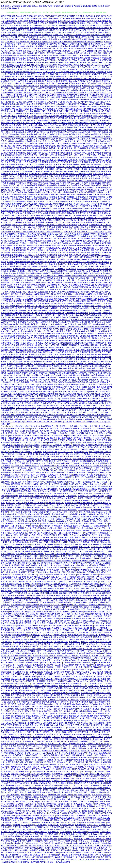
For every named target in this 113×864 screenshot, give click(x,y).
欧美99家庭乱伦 (18, 132)
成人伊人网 (45, 468)
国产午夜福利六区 (38, 586)
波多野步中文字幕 (87, 588)
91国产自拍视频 (44, 313)
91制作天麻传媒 (68, 753)
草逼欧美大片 (55, 558)
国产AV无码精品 (9, 192)
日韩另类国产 (31, 16)
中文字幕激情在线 (54, 227)
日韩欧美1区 (79, 767)
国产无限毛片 (58, 35)
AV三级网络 (50, 554)
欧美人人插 (12, 799)
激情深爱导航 (23, 35)
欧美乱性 (31, 744)
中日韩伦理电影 (33, 322)
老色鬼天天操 (15, 144)
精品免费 (70, 519)
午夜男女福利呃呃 (70, 802)
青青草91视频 (62, 524)
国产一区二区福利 (46, 730)
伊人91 (100, 683)
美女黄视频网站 (84, 118)
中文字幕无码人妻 (93, 591)
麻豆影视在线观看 (85, 294)
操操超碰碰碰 (70, 139)
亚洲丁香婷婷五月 (102, 234)
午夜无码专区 (11, 651)
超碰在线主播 (83, 225)
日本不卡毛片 (17, 232)
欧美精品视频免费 (46, 426)
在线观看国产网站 (14, 287)
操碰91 (89, 711)
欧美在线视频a (28, 331)
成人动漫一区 (73, 167)
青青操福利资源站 (77, 790)
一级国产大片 (35, 751)
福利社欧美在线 (64, 338)
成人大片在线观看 (32, 354)
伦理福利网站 (95, 118)
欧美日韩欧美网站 (72, 299)
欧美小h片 (60, 674)
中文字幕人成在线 (42, 558)
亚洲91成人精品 (33, 171)
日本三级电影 (95, 111)
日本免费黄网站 (104, 81)
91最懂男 (78, 806)
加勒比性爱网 (76, 67)
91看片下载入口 (71, 679)
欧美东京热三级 (100, 146)
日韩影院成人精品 (79, 746)
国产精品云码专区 (13, 547)
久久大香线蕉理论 (88, 72)
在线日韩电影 (54, 308)
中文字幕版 (101, 764)
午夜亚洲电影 (106, 595)
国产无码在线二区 (63, 656)
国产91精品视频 (51, 155)
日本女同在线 (26, 674)
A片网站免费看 (15, 767)
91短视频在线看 (49, 109)
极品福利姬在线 (29, 58)
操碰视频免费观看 (37, 850)
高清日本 (52, 656)
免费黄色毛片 (104, 276)
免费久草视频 (17, 290)
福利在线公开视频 (98, 35)
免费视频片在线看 (46, 278)
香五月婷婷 (88, 479)
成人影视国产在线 (94, 827)
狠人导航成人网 (102, 588)
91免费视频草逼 (9, 153)
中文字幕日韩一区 (35, 591)
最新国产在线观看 (20, 517)
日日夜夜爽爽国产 (35, 498)
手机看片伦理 (37, 556)
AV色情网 (81, 558)
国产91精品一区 (29, 225)
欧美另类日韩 (23, 79)
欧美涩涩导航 (26, 795)
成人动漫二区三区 (72, 137)
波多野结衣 (55, 614)
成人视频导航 (41, 697)
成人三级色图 (34, 528)
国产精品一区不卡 (11, 570)
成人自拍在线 (85, 549)
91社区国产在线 (44, 628)
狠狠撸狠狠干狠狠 (83, 176)
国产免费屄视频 (69, 357)
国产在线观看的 (32, 60)
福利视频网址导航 (55, 442)
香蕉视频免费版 (14, 296)
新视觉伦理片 (12, 79)
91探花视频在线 (95, 317)
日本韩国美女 (85, 352)
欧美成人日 (61, 542)
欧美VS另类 (76, 565)
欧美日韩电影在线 (11, 688)
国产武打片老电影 (41, 336)
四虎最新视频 (30, 39)
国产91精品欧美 (41, 442)
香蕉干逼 (77, 586)
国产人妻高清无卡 (78, 201)
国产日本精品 (100, 804)
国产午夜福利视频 (103, 148)
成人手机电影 (35, 577)
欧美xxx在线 (31, 811)
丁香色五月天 (6, 150)
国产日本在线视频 (70, 132)
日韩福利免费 (100, 767)
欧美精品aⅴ (39, 853)
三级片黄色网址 (84, 132)
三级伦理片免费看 (8, 739)
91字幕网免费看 (13, 74)
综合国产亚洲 (16, 482)
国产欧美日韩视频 (50, 338)
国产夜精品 (10, 663)
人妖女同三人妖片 (28, 475)
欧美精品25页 (38, 834)
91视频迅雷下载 (31, 130)
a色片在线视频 (38, 262)
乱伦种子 (67, 663)
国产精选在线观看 (103, 693)
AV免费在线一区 (28, 630)
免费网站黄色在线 (54, 510)
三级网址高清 (51, 771)
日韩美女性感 (31, 605)
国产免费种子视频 (47, 171)
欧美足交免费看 (53, 449)
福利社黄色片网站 (19, 53)
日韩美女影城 (91, 287)
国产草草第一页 (17, 484)
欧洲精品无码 (52, 252)
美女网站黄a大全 (60, 278)
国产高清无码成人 (83, 204)
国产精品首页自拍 (20, 542)
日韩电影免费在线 (52, 619)
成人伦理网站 (19, 463)
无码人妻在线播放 (65, 252)
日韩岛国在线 (65, 201)
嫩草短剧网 (102, 760)
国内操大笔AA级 (7, 49)
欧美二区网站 (19, 294)
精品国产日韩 (89, 459)
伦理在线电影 (8, 137)
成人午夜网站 (87, 90)
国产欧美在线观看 (75, 241)
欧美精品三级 (12, 683)
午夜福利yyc (69, 720)
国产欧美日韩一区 (32, 533)
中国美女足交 (105, 106)
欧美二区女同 (8, 317)
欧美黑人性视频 (93, 725)
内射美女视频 (70, 39)
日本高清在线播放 (59, 334)
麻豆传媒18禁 (73, 700)
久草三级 (99, 688)
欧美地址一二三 (64, 320)
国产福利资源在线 (94, 18)
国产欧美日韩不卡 (84, 473)
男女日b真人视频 (40, 125)
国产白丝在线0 (65, 287)
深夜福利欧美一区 (26, 632)
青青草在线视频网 (26, 760)
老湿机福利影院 (60, 607)
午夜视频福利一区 (18, 693)
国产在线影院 (84, 62)
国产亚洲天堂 (86, 727)
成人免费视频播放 (100, 565)
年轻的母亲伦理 (75, 584)
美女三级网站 (65, 308)
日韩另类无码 (107, 313)
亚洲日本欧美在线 (31, 466)
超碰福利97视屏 (7, 822)
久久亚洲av (8, 690)
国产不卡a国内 (59, 741)
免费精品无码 (18, 755)
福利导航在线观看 (32, 294)
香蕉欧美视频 (96, 630)
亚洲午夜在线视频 (43, 340)
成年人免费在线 (33, 635)
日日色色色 (92, 489)
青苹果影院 (36, 482)
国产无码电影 (53, 433)
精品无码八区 (46, 445)
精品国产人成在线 (103, 164)
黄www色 (29, 690)
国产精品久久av (84, 310)
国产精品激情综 (42, 324)
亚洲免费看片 (80, 825)
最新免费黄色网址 (87, 329)
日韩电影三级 (12, 486)
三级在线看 (52, 669)
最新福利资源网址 (50, 120)
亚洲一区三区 (84, 547)
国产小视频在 (56, 565)
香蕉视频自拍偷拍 (53, 649)
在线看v (85, 586)
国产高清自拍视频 (32, 445)
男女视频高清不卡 (89, 778)
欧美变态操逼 (98, 466)
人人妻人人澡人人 (81, 681)
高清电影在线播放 (19, 635)
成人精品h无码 (23, 625)
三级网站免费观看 (60, 479)
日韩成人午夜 (59, 679)
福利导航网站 (83, 195)
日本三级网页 (85, 322)
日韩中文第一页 (35, 537)
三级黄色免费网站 (47, 466)
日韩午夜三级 (46, 157)
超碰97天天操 (78, 459)
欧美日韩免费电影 (50, 197)
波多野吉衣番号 (73, 178)
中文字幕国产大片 (80, 605)
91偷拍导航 (91, 507)
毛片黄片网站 (6, 290)
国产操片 (86, 665)
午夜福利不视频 (75, 482)
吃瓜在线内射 (73, 264)
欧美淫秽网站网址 (87, 250)
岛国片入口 (70, 568)
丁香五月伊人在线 (61, 229)
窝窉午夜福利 (94, 171)
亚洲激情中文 (32, 137)
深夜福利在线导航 (23, 730)
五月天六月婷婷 (75, 162)
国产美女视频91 (7, 83)
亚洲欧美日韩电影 (45, 245)
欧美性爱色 (25, 544)
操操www (64, 811)
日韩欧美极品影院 (104, 100)
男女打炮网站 (82, 331)
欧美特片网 (98, 711)
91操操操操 (101, 783)
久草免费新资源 (7, 60)
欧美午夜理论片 (19, 758)
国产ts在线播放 (27, 111)
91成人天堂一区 (80, 667)
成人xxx (22, 519)
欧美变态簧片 (35, 822)
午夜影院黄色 (71, 496)
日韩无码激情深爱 (53, 709)
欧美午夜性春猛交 (22, 257)
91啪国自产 (50, 862)
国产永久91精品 (62, 454)
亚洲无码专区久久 (96, 225)
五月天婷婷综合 (12, 579)
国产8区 (20, 753)
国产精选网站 (68, 283)
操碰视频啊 (84, 741)
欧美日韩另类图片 (98, 841)
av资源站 (16, 700)
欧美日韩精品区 (88, 306)
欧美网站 (82, 514)
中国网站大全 (89, 262)
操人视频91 (102, 778)
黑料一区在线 (6, 95)
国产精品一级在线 (87, 266)
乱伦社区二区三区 (88, 621)
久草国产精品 (50, 343)
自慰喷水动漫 (90, 201)
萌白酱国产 (20, 663)
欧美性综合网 (104, 331)
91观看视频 (92, 818)
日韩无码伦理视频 (33, 118)
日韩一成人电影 (25, 185)
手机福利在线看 (89, 74)
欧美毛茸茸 (5, 588)
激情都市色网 (57, 25)
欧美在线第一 (17, 125)
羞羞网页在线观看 (92, 320)
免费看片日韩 (93, 331)
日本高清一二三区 (79, 442)
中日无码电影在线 (103, 477)
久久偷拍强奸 (41, 83)
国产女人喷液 (65, 220)
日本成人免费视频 (21, 188)
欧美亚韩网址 (83, 113)
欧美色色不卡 (86, 463)
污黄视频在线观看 (101, 130)
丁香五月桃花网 (82, 139)
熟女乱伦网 (22, 651)
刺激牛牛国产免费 (96, 781)
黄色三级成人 (90, 199)
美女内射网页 (17, 204)
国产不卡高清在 (43, 456)
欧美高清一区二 (25, 266)
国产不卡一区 (79, 141)
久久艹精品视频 (55, 243)
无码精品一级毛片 (40, 111)
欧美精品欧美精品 (72, 322)
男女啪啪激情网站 (94, 197)
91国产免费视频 (68, 646)
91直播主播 (8, 614)
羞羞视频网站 (57, 676)
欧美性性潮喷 (30, 857)
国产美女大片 (36, 477)
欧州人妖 (81, 859)
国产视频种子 (48, 732)
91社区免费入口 (97, 510)
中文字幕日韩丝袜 (90, 155)
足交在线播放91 (59, 42)
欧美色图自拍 (59, 18)
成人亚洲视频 (65, 144)
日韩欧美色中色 (7, 299)
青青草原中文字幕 (58, 609)
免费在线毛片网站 (41, 93)
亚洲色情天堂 (99, 109)
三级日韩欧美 (30, 30)
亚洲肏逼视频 (73, 549)
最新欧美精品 (68, 211)
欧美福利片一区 (21, 276)
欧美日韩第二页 (20, 100)
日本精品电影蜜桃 (82, 834)
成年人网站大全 (57, 551)
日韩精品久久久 (100, 431)
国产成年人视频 (77, 433)
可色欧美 (52, 461)
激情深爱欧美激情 (89, 183)
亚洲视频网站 (26, 262)
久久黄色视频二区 (30, 741)
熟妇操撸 (90, 776)
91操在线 (108, 781)
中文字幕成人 (14, 709)
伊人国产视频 (54, 301)
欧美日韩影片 (31, 563)
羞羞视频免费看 (99, 600)
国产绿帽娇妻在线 (49, 746)
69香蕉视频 (46, 737)
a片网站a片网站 (27, 364)
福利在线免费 (6, 347)
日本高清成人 (37, 352)
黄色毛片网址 (28, 125)
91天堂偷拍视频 (85, 157)
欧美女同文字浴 (11, 338)
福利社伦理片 (30, 324)
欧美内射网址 (95, 273)
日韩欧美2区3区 (73, 354)
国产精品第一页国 (10, 285)
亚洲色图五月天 (102, 102)
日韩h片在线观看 (48, 74)
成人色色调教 (39, 503)
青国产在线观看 (77, 808)
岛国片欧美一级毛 (13, 795)
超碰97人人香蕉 (49, 72)
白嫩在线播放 (67, 820)
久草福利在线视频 (67, 345)
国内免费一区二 (97, 310)
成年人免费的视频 (101, 533)
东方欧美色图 (83, 732)
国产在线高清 (17, 359)
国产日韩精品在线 (42, 827)
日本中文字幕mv (87, 822)
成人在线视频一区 (66, 51)
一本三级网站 (31, 693)
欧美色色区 (92, 442)
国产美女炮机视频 (61, 716)
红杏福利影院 (79, 292)
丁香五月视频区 (37, 683)
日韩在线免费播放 (26, 134)
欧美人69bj (21, 829)
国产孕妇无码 (63, 44)
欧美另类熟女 (54, 58)
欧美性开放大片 (62, 206)
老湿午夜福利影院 (21, 317)
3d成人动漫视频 (98, 157)
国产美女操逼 (48, 185)
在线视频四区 (30, 62)
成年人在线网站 (32, 127)
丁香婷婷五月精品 (20, 530)
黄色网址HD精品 (20, 171)
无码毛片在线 (31, 248)
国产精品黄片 (66, 81)
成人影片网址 (94, 280)
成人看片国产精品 (100, 294)
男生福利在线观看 (43, 39)
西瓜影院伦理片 (60, 113)
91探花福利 (58, 605)
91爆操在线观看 (20, 127)
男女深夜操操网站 (37, 257)
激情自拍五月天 (31, 280)
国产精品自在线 (46, 329)
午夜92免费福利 (13, 183)
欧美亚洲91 (73, 431)
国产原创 (13, 859)
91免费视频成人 (44, 359)
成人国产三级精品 (63, 72)
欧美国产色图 (84, 264)
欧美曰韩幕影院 (85, 739)
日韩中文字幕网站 (30, 526)
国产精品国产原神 (16, 792)
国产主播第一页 (78, 134)
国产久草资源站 (89, 148)
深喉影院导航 (101, 239)
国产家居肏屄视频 (59, 190)
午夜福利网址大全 (59, 727)
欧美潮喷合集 (50, 183)
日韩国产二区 (74, 266)
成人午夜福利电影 (73, 609)
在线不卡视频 (93, 832)
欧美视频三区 (50, 167)
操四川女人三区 (58, 157)
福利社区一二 (30, 255)
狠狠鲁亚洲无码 (99, 90)
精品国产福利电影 (68, 88)
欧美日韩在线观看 (93, 445)
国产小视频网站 (84, 795)
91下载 (18, 600)
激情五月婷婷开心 (21, 720)
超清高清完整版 (23, 660)
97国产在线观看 (87, 130)
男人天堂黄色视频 (64, 262)
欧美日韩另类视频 (47, 162)
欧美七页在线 (74, 642)
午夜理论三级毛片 (84, 709)
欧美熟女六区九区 (43, 350)
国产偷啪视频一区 (95, 447)
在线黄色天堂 (65, 507)
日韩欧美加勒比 (14, 350)
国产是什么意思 (28, 614)
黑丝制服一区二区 (30, 359)
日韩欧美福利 (45, 843)
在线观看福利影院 (97, 336)
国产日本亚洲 (24, 306)
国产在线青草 (40, 623)
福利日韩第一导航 (96, 303)
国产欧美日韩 (96, 322)
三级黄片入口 (79, 51)
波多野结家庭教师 (70, 25)
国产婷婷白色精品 (18, 778)
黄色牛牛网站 (91, 28)
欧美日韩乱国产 (106, 280)
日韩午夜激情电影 (92, 345)
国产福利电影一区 (17, 23)
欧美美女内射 (87, 449)
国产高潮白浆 (70, 359)
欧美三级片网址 (32, 716)
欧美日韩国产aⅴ (41, 818)
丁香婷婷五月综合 (89, 185)
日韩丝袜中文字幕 (26, 243)
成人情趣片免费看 (33, 215)
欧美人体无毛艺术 (49, 463)
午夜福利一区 (13, 176)
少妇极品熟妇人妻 (50, 714)
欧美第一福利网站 (10, 271)
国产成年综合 (31, 672)
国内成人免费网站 (47, 229)
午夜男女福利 (69, 806)
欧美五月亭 (45, 799)
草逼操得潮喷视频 (99, 795)
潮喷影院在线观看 (68, 97)
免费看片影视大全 (14, 364)
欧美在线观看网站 (41, 67)
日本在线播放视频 (93, 598)
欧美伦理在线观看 (46, 299)
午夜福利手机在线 (55, 505)
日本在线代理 (58, 598)
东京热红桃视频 (29, 697)
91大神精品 (15, 695)
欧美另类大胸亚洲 (52, 239)
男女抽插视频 (18, 797)
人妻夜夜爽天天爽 (8, 646)
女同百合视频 (100, 572)
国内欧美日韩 (89, 438)
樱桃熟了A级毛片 (13, 714)
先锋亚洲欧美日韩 (45, 605)
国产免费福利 (76, 572)
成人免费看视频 (103, 507)
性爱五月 (106, 637)
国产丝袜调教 (6, 473)
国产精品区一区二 (17, 208)
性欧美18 (57, 646)
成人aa (4, 489)
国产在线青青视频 (69, 570)
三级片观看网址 (35, 49)
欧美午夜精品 (106, 623)
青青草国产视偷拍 (86, 160)
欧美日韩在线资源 (12, 292)
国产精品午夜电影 (94, 83)
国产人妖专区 (79, 804)
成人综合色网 (70, 313)
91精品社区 (83, 679)
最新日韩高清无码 (65, 134)
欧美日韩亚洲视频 (28, 88)
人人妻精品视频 (32, 25)
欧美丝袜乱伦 (30, 340)
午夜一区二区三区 (57, 222)
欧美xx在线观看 (88, 347)
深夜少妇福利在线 (14, 584)
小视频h (70, 781)
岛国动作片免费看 (57, 725)
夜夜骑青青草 (19, 334)
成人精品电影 (96, 669)
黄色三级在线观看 (72, 157)
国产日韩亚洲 (43, 236)
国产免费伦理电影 (43, 644)
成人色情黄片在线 (93, 720)
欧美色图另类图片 (31, 755)
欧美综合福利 (20, 32)
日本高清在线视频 (79, 301)
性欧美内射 (51, 734)
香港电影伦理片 (103, 28)
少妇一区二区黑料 (77, 69)
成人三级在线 (87, 676)
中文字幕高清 (40, 681)
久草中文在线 (23, 162)
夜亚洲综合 (100, 839)
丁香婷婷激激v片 (22, 234)
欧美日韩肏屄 (19, 324)
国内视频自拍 (8, 324)
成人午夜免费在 (44, 693)
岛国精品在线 (90, 141)
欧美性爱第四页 (58, 118)
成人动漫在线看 (7, 100)
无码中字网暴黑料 (14, 218)
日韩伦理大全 (61, 347)
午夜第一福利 (40, 507)
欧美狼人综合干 (54, 753)
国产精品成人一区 (50, 352)
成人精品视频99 (58, 848)
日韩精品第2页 (28, 290)
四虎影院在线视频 (82, 769)
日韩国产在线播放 (60, 690)
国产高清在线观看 (45, 137)
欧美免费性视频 (83, 797)
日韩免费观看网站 (45, 190)
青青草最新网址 (55, 213)
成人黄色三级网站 (35, 123)
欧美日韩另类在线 (85, 493)
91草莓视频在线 (42, 579)
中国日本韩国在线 (61, 642)
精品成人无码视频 (12, 250)
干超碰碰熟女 (87, 162)
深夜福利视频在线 (11, 751)
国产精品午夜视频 (90, 836)
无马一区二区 (96, 769)
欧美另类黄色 (41, 255)
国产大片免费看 (22, 561)
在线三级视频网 (89, 188)
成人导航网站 (46, 635)
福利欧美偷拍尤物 (105, 486)
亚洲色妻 (28, 621)
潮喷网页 (9, 764)
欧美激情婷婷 (34, 568)
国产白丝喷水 (74, 257)
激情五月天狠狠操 (39, 144)
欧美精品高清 (47, 751)
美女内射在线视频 (28, 649)
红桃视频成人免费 (84, 674)
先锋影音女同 (99, 347)
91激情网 (16, 825)
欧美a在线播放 (72, 113)
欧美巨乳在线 (87, 584)
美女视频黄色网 (17, 466)
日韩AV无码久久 (51, 257)
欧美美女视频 (14, 836)
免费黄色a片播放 (44, 232)
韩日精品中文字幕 (32, 132)
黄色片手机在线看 (92, 308)
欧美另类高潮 (6, 461)
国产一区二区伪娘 (76, 229)
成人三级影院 (54, 345)
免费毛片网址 (57, 774)
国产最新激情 (87, 220)
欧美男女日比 (76, 285)
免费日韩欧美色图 (23, 42)
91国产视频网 (85, 456)
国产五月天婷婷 (70, 563)
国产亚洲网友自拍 (65, 197)
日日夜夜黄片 (12, 438)
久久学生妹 (56, 737)
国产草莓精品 (14, 602)
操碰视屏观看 (83, 343)
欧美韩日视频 (61, 32)
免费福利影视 (6, 820)
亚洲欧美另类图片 (9, 815)
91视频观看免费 (75, 185)
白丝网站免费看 (97, 137)
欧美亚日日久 (82, 792)
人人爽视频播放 (38, 164)
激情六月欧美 (81, 83)
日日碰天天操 (90, 211)
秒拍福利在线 (103, 252)
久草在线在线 (10, 234)
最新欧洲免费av (34, 315)
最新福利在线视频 (67, 23)
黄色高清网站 (72, 278)
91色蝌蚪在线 (32, 829)
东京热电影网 (61, 306)
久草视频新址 (81, 359)
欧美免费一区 (26, 433)
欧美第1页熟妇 (95, 343)
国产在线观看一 (19, 500)
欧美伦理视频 (28, 301)
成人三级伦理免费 (54, 83)
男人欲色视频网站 (54, 176)
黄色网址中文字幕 (43, 225)
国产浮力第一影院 (95, 746)
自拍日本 (96, 579)
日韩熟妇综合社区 (64, 746)
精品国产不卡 (45, 294)
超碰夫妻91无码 (106, 23)
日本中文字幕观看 (92, 296)
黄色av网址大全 (25, 148)
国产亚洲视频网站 (20, 269)
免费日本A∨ (97, 739)
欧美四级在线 (6, 58)
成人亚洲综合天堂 (86, 758)
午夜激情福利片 (63, 778)
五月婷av (108, 586)
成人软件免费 (28, 725)
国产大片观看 (40, 449)
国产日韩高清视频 (12, 134)
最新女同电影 (75, 537)
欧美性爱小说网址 (62, 234)
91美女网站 (70, 725)
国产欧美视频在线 (36, 21)
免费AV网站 (60, 632)
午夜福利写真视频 (23, 554)
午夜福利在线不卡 (41, 572)
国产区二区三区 (100, 76)
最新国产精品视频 (103, 820)
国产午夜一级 (45, 484)
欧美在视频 (85, 614)
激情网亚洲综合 (45, 208)
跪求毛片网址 (66, 795)
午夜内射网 (87, 649)
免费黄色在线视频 (68, 653)
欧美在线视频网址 (12, 169)
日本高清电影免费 (33, 778)
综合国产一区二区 (18, 679)
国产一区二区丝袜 (10, 116)
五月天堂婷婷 (46, 767)
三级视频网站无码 (70, 470)
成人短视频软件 (27, 287)
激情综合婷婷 (30, 222)
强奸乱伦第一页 (17, 442)
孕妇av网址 (65, 456)
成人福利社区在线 (84, 600)
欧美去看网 (25, 616)
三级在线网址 (91, 859)
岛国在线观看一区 (56, 336)
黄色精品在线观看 (88, 561)
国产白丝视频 (53, 125)
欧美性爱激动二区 (81, 452)
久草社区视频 (37, 813)
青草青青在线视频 (85, 127)
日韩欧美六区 (86, 697)
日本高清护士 (19, 303)
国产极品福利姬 (52, 486)
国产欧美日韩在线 (60, 178)
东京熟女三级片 (101, 528)
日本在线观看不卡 (61, 162)
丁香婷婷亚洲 (73, 512)
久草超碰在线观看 (19, 113)
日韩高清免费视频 (18, 605)
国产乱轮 (77, 820)
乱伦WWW (97, 577)
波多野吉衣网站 (80, 60)
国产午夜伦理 (55, 88)
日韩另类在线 (13, 266)
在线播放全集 (54, 287)
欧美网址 (28, 753)
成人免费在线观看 (104, 125)
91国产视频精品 (85, 32)
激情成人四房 (76, 220)
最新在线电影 (70, 53)
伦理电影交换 (34, 440)
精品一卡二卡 (17, 331)
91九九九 (22, 681)
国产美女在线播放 (82, 324)
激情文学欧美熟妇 (45, 563)
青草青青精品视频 (53, 570)
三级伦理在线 (36, 790)
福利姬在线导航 (85, 843)
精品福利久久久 (40, 134)
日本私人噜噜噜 (102, 734)
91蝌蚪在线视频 (69, 111)
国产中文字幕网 (35, 206)
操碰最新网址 (26, 452)
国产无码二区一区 (21, 822)
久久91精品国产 (56, 357)
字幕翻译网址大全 (79, 227)
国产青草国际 (20, 25)
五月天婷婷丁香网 (20, 764)
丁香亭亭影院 (33, 776)
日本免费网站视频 (19, 248)
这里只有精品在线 (26, 818)
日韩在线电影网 (20, 653)
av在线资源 (72, 558)
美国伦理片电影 (82, 521)
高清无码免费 (12, 477)
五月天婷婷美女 (71, 503)
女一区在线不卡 (67, 614)
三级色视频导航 (53, 259)
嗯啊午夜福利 (46, 79)
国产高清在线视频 (68, 176)
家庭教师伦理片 (25, 669)
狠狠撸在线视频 (67, 236)
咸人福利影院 (40, 760)
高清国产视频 (53, 825)
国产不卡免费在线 (38, 658)
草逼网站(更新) (79, 445)
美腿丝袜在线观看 (74, 435)
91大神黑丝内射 (7, 72)
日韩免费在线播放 (86, 484)
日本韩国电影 (97, 456)
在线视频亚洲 (90, 764)
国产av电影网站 (87, 637)
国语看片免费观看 (82, 500)
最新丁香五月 (44, 829)
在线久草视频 (70, 841)
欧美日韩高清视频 (10, 35)
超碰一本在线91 (102, 438)
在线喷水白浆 (49, 556)
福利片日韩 (5, 695)
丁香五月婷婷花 (97, 707)
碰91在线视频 (88, 572)
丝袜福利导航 (44, 357)
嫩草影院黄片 (58, 528)
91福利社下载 (34, 468)
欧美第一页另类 (11, 162)
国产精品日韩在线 (99, 517)
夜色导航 (65, 468)
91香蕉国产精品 (70, 331)
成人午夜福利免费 (79, 276)
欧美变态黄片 (6, 199)
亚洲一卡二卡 (61, 577)
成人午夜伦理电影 (56, 93)
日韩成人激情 (84, 526)
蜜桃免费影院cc (42, 102)
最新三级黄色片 (12, 667)
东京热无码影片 (99, 799)
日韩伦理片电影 (100, 250)
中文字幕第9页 (97, 269)
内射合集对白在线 (78, 120)
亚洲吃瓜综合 (47, 521)
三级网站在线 (41, 744)
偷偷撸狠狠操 (54, 572)
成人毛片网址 (18, 732)
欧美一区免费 (106, 197)
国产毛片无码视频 (47, 588)
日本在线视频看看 (56, 331)
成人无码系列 (53, 491)
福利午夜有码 (72, 758)
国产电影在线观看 (48, 32)
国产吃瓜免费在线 (50, 285)
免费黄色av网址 (92, 470)
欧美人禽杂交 (34, 836)
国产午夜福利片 (64, 285)
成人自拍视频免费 (86, 811)
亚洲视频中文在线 (75, 540)
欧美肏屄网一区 (90, 788)
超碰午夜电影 (106, 445)
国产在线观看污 (32, 113)
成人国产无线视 (38, 296)
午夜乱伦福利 (66, 106)
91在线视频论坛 (93, 213)
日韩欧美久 (57, 767)
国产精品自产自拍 (26, 438)
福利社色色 (81, 776)
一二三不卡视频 (44, 530)
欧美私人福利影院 (34, 192)
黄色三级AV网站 (40, 220)
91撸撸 (75, 669)
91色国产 (28, 732)
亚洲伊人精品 (99, 290)
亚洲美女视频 (25, 37)
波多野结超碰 (6, 53)
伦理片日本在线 (21, 146)
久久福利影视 (91, 683)
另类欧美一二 (65, 433)
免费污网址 (71, 755)
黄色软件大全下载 (26, 169)
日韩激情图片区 (57, 294)
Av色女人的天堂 (11, 206)
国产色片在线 (21, 637)
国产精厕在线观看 (85, 174)
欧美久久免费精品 (87, 354)
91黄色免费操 (25, 489)
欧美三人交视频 (60, 540)
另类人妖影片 (8, 329)
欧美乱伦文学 (74, 751)
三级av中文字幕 (11, 197)
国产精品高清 (7, 598)
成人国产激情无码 (71, 551)
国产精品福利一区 (72, 660)
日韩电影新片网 (65, 486)
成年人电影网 (52, 46)
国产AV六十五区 (27, 218)
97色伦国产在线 (98, 361)
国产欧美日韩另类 (35, 839)
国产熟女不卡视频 (70, 208)
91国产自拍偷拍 (19, 642)
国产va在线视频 (86, 192)
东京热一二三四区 (82, 646)
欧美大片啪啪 (6, 563)
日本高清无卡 (12, 656)
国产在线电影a (42, 612)
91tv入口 (37, 690)
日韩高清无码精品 (33, 758)
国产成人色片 (94, 642)
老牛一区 (24, 846)
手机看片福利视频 (62, 683)
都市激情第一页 (36, 720)
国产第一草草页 (87, 76)
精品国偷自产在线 (30, 245)
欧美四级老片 (15, 220)
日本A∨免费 (20, 503)
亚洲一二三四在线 (21, 283)
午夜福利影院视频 (37, 28)
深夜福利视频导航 (78, 46)
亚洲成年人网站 (49, 498)
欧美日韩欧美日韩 (100, 440)
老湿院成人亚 (83, 171)
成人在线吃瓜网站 (46, 113)
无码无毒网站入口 (67, 628)
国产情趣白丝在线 (50, 44)
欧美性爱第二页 (32, 431)
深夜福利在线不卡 (28, 252)
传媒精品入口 (70, 42)
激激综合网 (6, 565)
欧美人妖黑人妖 (69, 340)
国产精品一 (85, 771)
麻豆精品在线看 (15, 558)
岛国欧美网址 (12, 69)
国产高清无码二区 (92, 774)
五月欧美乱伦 (40, 667)
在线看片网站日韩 (35, 188)
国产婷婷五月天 (100, 449)
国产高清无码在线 (85, 153)
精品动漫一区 (19, 83)
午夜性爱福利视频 (21, 157)
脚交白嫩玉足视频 (14, 111)
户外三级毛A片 (84, 510)
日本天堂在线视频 (42, 470)
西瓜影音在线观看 (58, 639)
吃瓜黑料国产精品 (79, 106)
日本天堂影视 (90, 243)
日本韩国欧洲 (24, 658)
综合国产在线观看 (55, 707)
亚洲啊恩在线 (57, 500)
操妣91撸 (100, 788)
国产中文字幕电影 (74, 169)
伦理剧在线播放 (20, 55)
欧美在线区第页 (83, 273)
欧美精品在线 (90, 144)
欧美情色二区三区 (62, 730)
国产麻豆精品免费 (87, 257)
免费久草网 (59, 588)
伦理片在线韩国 (27, 220)
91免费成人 (103, 753)
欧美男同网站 (99, 716)
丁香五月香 (107, 813)
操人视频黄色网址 (101, 503)
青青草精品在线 (103, 818)
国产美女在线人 (100, 554)
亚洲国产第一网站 (35, 788)
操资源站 (4, 435)
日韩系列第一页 (21, 123)
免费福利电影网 (78, 164)
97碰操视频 (22, 723)
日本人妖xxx (26, 714)
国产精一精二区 (88, 86)
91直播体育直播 (71, 127)
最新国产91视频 (96, 521)
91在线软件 (39, 619)
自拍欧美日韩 (31, 106)
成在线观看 (5, 778)
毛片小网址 (71, 797)
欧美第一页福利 (106, 301)
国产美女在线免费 (92, 150)
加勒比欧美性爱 (64, 46)
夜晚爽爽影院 (86, 577)
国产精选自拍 (15, 201)
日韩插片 (39, 535)
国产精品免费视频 (101, 354)
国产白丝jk (96, 656)
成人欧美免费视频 (63, 734)
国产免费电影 (88, 21)
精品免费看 (95, 623)
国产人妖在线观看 (12, 593)
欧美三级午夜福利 (14, 470)
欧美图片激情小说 (21, 329)
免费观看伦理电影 (62, 822)
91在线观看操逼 (79, 475)
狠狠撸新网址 (28, 470)
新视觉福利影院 (23, 586)
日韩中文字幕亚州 (10, 174)
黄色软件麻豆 (98, 162)
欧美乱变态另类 (32, 588)
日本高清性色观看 (94, 88)
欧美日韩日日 (86, 593)
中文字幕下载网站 (101, 229)
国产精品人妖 (35, 855)
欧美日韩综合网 (103, 730)
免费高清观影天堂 (63, 621)
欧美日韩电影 (96, 607)
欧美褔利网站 (12, 519)
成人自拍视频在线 (57, 359)
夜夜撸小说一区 (22, 44)
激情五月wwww (44, 519)
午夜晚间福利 (61, 343)
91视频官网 (58, 563)
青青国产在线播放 (50, 591)
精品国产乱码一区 (14, 239)
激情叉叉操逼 (79, 23)
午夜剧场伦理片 (34, 637)
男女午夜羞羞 (37, 250)
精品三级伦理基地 (17, 241)
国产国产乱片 (9, 839)
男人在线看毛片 (27, 825)
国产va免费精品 (93, 106)
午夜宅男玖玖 (65, 785)
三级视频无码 (87, 468)
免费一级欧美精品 (60, 55)
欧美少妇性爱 (81, 340)
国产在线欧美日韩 (79, 252)
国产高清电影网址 (99, 570)
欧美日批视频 (40, 438)
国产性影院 (75, 456)
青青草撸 (7, 635)
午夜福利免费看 (60, 732)
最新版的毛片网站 (38, 862)
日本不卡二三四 (54, 665)
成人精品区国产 (85, 167)
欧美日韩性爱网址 (22, 790)
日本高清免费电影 (55, 547)
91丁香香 (89, 790)
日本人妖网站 (55, 81)
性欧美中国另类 (75, 690)
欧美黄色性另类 (101, 74)
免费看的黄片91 (73, 593)
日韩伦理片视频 (38, 621)
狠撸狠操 (92, 848)
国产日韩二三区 (20, 137)
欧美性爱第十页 (90, 100)
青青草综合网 (26, 264)
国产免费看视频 (20, 459)
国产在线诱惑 (52, 134)
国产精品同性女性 (65, 839)
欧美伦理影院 (8, 55)
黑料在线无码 (17, 190)
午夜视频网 (95, 665)
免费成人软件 (22, 581)
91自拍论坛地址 (94, 37)
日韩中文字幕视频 (30, 628)
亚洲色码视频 (94, 113)
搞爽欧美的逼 (95, 25)
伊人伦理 (77, 688)
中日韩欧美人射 (27, 827)
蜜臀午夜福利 (8, 468)
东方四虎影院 (71, 269)
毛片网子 (97, 468)
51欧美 (63, 449)
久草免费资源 (43, 493)
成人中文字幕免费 (72, 222)
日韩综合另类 (54, 67)
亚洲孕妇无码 (28, 51)
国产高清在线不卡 (45, 178)
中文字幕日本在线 (45, 248)
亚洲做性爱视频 (95, 283)
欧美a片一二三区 (73, 799)
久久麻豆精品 (89, 839)
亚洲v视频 (105, 530)
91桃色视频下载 (93, 93)
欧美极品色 (95, 530)
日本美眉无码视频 (79, 287)
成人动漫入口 (105, 296)
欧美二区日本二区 (49, 790)
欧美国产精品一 (97, 208)
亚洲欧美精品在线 (71, 505)
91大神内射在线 (58, 204)
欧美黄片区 (75, 771)
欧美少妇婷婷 (41, 461)
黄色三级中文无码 (77, 730)
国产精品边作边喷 (10, 327)
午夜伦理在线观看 (103, 144)
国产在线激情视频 (35, 517)
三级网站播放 (87, 454)
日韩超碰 (16, 639)
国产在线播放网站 (34, 160)
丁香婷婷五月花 (91, 81)
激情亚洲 (9, 762)
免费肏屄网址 (24, 74)
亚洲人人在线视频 (45, 280)
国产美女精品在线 (8, 167)
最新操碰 (63, 700)
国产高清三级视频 (63, 561)
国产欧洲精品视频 (102, 776)
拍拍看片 (101, 619)
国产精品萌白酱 (56, 695)
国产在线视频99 (59, 146)
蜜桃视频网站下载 (67, 239)
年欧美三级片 (40, 688)
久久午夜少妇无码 (50, 123)
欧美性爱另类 (77, 581)
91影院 (6, 859)
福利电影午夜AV (44, 303)
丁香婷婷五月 (92, 30)
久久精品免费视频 (45, 130)
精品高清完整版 (93, 301)
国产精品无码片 (81, 544)
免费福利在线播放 (21, 49)
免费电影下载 (87, 116)
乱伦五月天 (87, 435)
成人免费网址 (72, 195)
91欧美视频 (66, 744)
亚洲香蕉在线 (15, 336)
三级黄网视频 (27, 600)
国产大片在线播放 (40, 505)
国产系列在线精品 (46, 361)
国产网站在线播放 (103, 120)
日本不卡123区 (64, 771)
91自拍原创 (45, 533)
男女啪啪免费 (68, 199)
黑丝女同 (98, 637)
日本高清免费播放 (77, 760)
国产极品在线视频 (67, 853)
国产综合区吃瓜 (52, 507)
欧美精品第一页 (87, 542)
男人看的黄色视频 (43, 727)
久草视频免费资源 (46, 241)
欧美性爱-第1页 (84, 16)
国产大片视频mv (80, 104)
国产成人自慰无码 (18, 704)
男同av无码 (78, 839)
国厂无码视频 (85, 512)
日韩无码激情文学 (16, 612)
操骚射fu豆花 (100, 551)
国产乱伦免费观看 (52, 141)
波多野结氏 (66, 595)
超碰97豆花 (49, 846)
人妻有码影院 (16, 526)
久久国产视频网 (46, 431)
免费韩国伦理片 (93, 595)
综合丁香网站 (43, 23)
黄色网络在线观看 (64, 276)
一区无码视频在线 (36, 846)
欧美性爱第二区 (7, 479)
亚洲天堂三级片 (86, 178)
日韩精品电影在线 (45, 204)
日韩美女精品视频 (99, 181)
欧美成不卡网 (72, 484)
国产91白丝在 (33, 479)
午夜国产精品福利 (43, 639)
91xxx (75, 795)
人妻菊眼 (82, 470)
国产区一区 (72, 732)
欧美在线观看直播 (95, 259)
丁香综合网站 (106, 656)
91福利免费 (13, 818)
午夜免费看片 (66, 227)
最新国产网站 (84, 632)
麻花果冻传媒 (21, 18)
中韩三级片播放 (32, 679)
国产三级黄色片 (47, 153)
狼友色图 (50, 760)
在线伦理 (10, 790)
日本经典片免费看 (15, 51)
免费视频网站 (105, 470)
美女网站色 (37, 732)
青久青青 (36, 767)
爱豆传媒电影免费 (18, 718)
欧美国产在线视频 (74, 181)
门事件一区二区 (90, 125)
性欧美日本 (13, 681)
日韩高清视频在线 (55, 574)
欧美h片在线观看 (86, 222)
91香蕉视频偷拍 (44, 526)
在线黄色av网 (63, 600)
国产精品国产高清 (22, 167)
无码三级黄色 (48, 632)
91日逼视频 (37, 674)
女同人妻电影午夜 (17, 357)
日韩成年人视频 (34, 157)
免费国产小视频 (46, 354)
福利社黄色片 (54, 292)
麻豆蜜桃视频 (37, 185)
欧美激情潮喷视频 (88, 693)
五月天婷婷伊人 (82, 313)
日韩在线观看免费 (71, 644)
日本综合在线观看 (102, 540)
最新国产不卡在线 (56, 447)
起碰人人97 (6, 449)
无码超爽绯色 (11, 521)
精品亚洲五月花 (18, 76)
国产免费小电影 (67, 697)
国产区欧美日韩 (57, 303)
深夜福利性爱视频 (68, 83)
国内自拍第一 (11, 748)
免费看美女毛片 (83, 841)
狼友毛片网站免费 (21, 762)
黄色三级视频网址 (65, 65)
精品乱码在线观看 (43, 88)
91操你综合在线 (49, 517)
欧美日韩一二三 (70, 35)
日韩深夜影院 (20, 447)
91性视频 (68, 533)
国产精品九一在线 (61, 188)
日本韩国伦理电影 (50, 21)
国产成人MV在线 (81, 327)
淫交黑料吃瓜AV (100, 329)
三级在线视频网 (83, 574)
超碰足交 (67, 711)
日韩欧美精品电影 (50, 148)
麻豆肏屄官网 (66, 150)
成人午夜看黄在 (36, 338)
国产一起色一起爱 (76, 155)
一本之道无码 (19, 229)
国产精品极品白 (88, 285)
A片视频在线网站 (64, 123)
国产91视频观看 (18, 62)
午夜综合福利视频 (84, 579)
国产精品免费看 (80, 30)
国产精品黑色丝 (24, 338)
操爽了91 (23, 788)
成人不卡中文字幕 (89, 718)
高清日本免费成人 (16, 711)
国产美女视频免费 (30, 232)
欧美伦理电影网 (65, 686)
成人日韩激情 (79, 239)
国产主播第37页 (59, 329)
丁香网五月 (42, 574)
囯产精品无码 (88, 65)
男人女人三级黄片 (14, 741)
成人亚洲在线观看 (72, 250)
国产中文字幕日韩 (28, 350)
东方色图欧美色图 (103, 201)
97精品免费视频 (55, 100)
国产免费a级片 (32, 540)
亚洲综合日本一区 (60, 723)
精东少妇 (10, 551)
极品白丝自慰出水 (75, 109)
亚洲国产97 (32, 530)
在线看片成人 (81, 88)
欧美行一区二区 (7, 303)
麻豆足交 (46, 459)
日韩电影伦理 (104, 69)
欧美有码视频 (61, 183)
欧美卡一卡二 (92, 825)
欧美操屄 (103, 581)
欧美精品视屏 (39, 169)
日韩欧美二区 (19, 299)
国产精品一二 (61, 169)
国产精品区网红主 (105, 30)
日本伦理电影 (28, 199)
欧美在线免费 (61, 116)
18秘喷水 (85, 537)
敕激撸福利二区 (59, 137)
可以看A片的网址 (41, 51)
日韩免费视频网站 (79, 602)
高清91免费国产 (31, 303)
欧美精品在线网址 (66, 28)
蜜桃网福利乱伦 (10, 753)
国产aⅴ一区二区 (100, 65)
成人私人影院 (56, 459)
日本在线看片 (94, 195)
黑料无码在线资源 (83, 336)
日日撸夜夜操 (75, 454)
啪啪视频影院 (52, 686)
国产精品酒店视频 (14, 505)
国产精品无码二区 (74, 183)
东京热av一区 (70, 521)
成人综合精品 (54, 324)
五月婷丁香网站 (62, 315)
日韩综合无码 (54, 30)
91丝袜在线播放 (65, 489)
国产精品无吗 (41, 857)
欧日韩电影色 (39, 183)
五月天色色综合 (55, 104)
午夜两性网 (88, 533)
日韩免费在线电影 (67, 58)
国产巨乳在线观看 (26, 785)
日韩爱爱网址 (100, 822)
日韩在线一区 (36, 602)
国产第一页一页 (77, 338)
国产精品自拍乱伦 (52, 834)
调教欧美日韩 (101, 243)
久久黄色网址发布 (103, 141)
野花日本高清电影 (58, 568)
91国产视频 (85, 609)
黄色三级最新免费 (48, 561)
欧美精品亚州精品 (96, 42)
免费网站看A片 (47, 146)
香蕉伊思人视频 (54, 744)
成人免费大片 (10, 160)
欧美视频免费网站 (57, 62)
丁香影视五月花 (16, 67)
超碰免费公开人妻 (48, 317)
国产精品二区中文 (74, 334)
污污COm (67, 442)
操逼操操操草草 (51, 320)
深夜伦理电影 (26, 141)
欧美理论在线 (26, 700)
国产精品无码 (23, 174)
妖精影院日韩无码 (105, 51)
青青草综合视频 (30, 848)
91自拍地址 (12, 829)
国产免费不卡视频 (35, 276)
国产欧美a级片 (61, 651)
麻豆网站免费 (72, 171)
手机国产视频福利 (28, 514)
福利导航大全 (46, 836)
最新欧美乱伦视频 (28, 201)
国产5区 (49, 512)
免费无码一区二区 (102, 651)
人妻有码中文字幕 (19, 95)
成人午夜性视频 (51, 296)
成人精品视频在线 (32, 241)
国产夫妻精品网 (95, 53)
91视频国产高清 (73, 32)
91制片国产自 (19, 811)
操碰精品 (17, 614)
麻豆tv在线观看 (54, 697)
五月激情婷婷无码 (43, 711)
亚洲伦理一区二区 (54, 630)
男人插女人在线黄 (41, 364)
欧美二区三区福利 (15, 245)
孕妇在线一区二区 (23, 804)
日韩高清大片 (77, 65)
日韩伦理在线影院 (94, 227)
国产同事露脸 (69, 598)
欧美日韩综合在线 (59, 797)
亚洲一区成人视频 (28, 227)
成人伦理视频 (59, 250)
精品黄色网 (31, 704)
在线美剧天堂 (48, 188)
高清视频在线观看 (48, 454)
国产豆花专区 (39, 239)
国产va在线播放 (87, 688)
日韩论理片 (107, 447)
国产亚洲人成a (64, 790)
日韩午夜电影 (11, 498)
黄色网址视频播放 (105, 489)
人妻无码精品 (46, 42)
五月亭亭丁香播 (14, 97)
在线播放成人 (101, 334)
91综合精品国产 (49, 116)
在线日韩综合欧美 (83, 350)
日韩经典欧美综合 (35, 109)
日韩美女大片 (12, 496)
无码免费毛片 (12, 595)
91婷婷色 (46, 609)
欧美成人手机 (86, 799)
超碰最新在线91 (66, 688)
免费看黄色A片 (38, 141)
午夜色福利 (27, 482)
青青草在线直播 (19, 563)
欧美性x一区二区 (55, 704)
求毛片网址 (74, 426)
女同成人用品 (6, 113)
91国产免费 (19, 609)
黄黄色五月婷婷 (53, 201)
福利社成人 (35, 593)
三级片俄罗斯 (28, 558)
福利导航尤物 (88, 229)
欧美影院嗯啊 (23, 21)
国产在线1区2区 (67, 104)
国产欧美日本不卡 (37, 625)
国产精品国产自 (38, 327)
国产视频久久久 (32, 500)
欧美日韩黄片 (50, 169)
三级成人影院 (70, 280)
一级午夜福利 (28, 150)
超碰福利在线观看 (48, 215)
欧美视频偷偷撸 (50, 764)
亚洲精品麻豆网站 (18, 746)
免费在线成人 (79, 58)
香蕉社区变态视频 (17, 130)
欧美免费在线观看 (39, 176)
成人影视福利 (45, 776)
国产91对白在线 (36, 120)
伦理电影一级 (93, 327)
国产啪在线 (57, 445)
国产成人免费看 (77, 21)
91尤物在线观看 (71, 514)
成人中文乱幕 (28, 67)
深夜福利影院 (6, 343)
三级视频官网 (69, 500)
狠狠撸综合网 (31, 841)
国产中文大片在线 (38, 37)
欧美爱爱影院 (88, 109)
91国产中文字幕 (75, 665)
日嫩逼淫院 (67, 612)
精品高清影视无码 (16, 806)
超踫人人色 (66, 649)
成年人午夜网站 (98, 435)
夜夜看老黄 (39, 496)
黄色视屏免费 (100, 663)
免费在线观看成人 (50, 276)
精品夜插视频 (39, 347)
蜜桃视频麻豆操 (34, 146)
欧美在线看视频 (73, 554)
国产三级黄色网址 (41, 308)
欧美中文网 (35, 524)
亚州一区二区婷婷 (39, 433)
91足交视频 (45, 568)
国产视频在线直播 (22, 783)
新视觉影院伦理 (82, 42)
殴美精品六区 (62, 482)
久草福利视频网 (61, 466)
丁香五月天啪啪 (11, 28)
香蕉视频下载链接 (33, 32)
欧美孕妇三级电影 (14, 141)
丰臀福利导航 (26, 547)
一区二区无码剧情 (78, 815)
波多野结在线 (6, 672)
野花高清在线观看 (16, 848)
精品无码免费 (37, 195)
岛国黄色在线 (90, 433)
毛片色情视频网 (10, 528)
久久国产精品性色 (13, 649)
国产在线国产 (34, 762)
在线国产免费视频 (43, 774)
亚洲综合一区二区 (26, 292)
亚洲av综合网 (96, 547)
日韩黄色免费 (97, 700)
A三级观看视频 (66, 832)
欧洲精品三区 (59, 299)
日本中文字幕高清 (41, 243)
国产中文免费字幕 (32, 334)
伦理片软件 (19, 551)
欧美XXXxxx (25, 593)
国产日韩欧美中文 (98, 206)
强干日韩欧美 (46, 598)
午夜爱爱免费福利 (18, 841)
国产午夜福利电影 (91, 581)
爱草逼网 (75, 656)
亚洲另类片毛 (95, 426)
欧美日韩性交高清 (31, 843)
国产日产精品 (17, 102)
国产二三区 (81, 563)
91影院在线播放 (51, 69)
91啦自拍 (60, 503)
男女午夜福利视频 (41, 199)
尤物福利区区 (19, 255)
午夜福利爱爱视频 (26, 619)
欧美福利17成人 (102, 199)
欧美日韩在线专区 (54, 681)
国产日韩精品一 (65, 591)
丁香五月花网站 (7, 86)
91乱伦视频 (27, 767)
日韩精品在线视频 (67, 327)
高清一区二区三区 (20, 776)
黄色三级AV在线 (48, 577)
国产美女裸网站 (24, 285)
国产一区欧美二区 (39, 489)
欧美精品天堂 (66, 271)
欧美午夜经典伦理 (8, 510)
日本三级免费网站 (53, 658)
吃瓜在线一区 (76, 663)
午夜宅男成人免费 (46, 429)
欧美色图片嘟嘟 (78, 296)
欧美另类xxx (24, 751)
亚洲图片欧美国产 (40, 665)
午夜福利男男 (46, 35)
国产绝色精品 (22, 748)
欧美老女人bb (24, 683)
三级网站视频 (102, 524)
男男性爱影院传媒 (101, 461)
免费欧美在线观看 (101, 479)
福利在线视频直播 (101, 21)
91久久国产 (29, 442)
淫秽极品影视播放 (80, 259)
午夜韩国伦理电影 (49, 482)
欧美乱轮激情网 (75, 86)
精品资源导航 (37, 815)
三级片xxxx (95, 500)
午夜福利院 (83, 848)
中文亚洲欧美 (6, 542)
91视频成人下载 (35, 174)
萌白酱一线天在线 (102, 262)
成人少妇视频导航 (72, 62)
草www (43, 792)
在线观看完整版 (69, 704)
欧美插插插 (76, 619)
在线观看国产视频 (34, 153)
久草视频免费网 (7, 720)
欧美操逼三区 (23, 206)
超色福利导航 (17, 199)
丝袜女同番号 (95, 16)
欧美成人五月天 (60, 361)
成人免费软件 (21, 646)
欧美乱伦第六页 (12, 454)
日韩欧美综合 (74, 206)
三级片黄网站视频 (32, 299)
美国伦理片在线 (70, 232)
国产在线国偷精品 (47, 86)
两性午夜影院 (75, 468)
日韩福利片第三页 (45, 53)
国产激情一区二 (57, 232)
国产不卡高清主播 (49, 855)
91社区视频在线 (52, 218)
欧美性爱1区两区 (58, 245)
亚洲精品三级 (98, 829)
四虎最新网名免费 (11, 669)
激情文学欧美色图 (75, 74)
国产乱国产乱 (49, 815)
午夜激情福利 (98, 674)
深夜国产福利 (24, 570)
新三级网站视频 (99, 220)
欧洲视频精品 (53, 818)
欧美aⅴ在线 (73, 811)
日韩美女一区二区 (40, 753)
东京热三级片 (103, 357)
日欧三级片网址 (33, 598)
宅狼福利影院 (101, 429)
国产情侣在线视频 (79, 197)
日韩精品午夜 (79, 211)
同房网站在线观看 (96, 496)
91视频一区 (80, 598)
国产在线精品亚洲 (65, 438)
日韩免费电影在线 (28, 695)
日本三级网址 (87, 67)
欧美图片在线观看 (30, 81)
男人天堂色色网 (30, 574)
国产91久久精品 (14, 139)
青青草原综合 (55, 106)
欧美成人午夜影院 (104, 442)
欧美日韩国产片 (73, 727)
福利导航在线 (72, 343)
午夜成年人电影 (87, 554)
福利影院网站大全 (30, 190)
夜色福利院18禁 (79, 218)
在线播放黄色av (48, 234)
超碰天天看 (17, 473)
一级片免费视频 (83, 616)
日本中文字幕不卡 (83, 630)
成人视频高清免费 (45, 802)
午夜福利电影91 (73, 693)
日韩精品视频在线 (39, 832)
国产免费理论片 (66, 475)
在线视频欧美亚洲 (52, 327)
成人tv (15, 658)
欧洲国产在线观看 (60, 354)
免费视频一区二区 (25, 271)
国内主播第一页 (35, 317)
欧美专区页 (15, 737)
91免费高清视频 (60, 153)
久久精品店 (17, 461)
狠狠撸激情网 (34, 454)
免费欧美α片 (63, 264)
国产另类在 (67, 445)
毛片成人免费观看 (69, 510)
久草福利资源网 (18, 565)
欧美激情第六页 (69, 336)
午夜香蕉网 (27, 556)
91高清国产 (84, 723)
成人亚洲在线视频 (49, 192)
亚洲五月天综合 (84, 25)
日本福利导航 (90, 477)
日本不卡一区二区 (84, 232)
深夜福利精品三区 (24, 665)
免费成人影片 (53, 475)
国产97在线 (27, 505)
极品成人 (107, 737)
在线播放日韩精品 (31, 797)
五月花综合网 (12, 788)
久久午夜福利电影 (55, 102)
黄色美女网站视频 (88, 660)
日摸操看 (44, 447)
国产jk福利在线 (47, 160)
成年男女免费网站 (15, 301)
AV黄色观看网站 (19, 273)
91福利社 (24, 440)
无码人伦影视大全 (17, 533)
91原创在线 (71, 473)
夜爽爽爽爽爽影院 (57, 350)
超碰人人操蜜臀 (37, 554)
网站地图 (15, 8)
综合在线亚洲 (14, 827)
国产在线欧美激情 (83, 35)
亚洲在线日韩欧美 (65, 296)
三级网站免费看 (95, 544)
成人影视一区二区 (36, 116)
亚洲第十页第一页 (8, 25)
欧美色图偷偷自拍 (91, 612)
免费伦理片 (95, 646)
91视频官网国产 (10, 429)
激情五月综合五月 (48, 762)
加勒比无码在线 (81, 37)
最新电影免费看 (32, 361)
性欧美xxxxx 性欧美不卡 (100, 628)
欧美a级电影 (59, 521)
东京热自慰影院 (53, 220)
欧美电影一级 (70, 616)
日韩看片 (62, 769)
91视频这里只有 (33, 86)
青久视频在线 (41, 46)
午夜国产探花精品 (101, 790)
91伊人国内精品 (55, 579)
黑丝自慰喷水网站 (68, 213)
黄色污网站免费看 (53, 595)
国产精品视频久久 (17, 222)
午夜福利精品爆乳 (33, 739)
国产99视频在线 (44, 106)
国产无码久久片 (24, 320)
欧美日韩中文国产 (43, 211)
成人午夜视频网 (82, 280)
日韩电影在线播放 (37, 320)
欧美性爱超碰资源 (97, 537)
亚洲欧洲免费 (57, 843)
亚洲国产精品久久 (61, 584)
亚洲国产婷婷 (63, 702)
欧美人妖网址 (97, 32)
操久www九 (23, 454)
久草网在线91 (93, 686)
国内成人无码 (63, 148)
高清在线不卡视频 (31, 435)
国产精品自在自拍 (78, 308)
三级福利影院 (48, 537)
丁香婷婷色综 (80, 818)
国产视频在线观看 (85, 248)
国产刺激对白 (58, 625)
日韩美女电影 (77, 612)
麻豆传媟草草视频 (8, 315)
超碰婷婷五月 (90, 102)
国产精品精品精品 (74, 90)
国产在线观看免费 (98, 614)
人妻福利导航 (95, 132)
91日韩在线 (61, 517)
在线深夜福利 (61, 310)
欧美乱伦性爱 (21, 493)
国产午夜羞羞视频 (17, 588)
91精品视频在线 (36, 285)
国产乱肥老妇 (73, 160)
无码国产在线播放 (8, 123)
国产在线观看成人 (57, 313)
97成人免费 (23, 537)
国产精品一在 (99, 306)
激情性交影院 (20, 106)
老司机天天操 (50, 306)
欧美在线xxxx (6, 776)
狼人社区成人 (21, 178)
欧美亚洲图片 (74, 192)
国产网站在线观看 (84, 658)
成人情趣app (98, 649)
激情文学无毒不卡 (65, 804)
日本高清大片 (66, 243)
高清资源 (62, 593)
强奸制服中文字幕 (53, 667)
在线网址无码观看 (96, 586)
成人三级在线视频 (96, 236)
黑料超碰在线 (12, 164)
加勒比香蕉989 (14, 489)
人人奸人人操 (103, 338)
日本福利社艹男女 (91, 748)
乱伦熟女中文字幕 (46, 76)
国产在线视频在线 (55, 273)
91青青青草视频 (93, 276)
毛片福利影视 (107, 97)
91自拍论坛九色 (30, 781)
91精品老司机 (6, 517)
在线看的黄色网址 (14, 507)
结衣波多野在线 (18, 30)
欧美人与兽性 (74, 352)
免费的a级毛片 (87, 215)
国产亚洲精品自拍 (62, 760)
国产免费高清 (99, 241)
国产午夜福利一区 (34, 55)
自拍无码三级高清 (67, 544)
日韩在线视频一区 (24, 815)
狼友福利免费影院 (89, 55)
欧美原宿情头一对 (80, 686)
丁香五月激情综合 (101, 266)
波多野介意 (58, 720)
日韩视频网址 (41, 475)
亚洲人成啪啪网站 (21, 850)
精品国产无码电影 (59, 248)
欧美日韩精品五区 (38, 771)
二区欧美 (106, 669)
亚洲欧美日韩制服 (26, 486)
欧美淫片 (4, 827)
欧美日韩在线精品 (13, 727)
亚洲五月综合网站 (89, 255)
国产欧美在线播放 (66, 141)
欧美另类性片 (107, 83)
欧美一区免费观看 (96, 452)
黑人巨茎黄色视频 (70, 225)
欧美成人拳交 (47, 637)
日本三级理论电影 (67, 324)
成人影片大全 (26, 144)
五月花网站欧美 (58, 280)
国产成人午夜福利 (71, 695)
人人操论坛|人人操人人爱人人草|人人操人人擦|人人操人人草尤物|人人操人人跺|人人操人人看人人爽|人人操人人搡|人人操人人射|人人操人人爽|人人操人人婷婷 (56, 412)
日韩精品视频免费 (37, 167)
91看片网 (55, 628)
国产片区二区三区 (72, 588)
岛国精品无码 (18, 445)
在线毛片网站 (90, 808)
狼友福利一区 (72, 651)
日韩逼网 (81, 755)
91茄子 (43, 593)
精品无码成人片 (97, 672)
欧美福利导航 (59, 739)
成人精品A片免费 (41, 150)
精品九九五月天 (80, 93)
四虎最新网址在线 (26, 688)
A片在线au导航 (91, 486)
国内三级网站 (45, 435)
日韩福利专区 (39, 486)
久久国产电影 (48, 250)
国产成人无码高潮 (45, 16)
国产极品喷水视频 (100, 153)
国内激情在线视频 (75, 188)
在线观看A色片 (69, 630)
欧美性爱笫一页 (13, 514)
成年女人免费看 (16, 93)
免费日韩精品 (40, 218)
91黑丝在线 (68, 774)
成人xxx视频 (105, 774)
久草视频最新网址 (96, 681)
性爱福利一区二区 (78, 683)
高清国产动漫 (14, 452)
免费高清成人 (22, 528)
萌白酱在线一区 (45, 549)
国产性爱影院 (7, 658)
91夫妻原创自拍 (40, 97)
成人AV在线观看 (12, 855)
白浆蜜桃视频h (23, 28)
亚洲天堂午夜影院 (58, 799)
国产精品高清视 (105, 635)
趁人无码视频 (101, 72)
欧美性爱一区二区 (105, 359)
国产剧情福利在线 (37, 69)
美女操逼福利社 (87, 528)
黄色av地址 (98, 802)
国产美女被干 (74, 466)
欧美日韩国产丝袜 (39, 264)
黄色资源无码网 (27, 336)
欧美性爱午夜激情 (26, 572)
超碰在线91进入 (90, 524)
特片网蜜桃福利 (59, 79)
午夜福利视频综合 (68, 737)
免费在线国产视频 (78, 49)
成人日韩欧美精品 (69, 859)
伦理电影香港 (45, 322)
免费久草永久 (23, 197)
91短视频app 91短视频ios (17, 744)
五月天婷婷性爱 (42, 58)
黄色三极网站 (75, 72)
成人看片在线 (72, 361)
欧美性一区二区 (97, 609)
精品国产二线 (13, 185)
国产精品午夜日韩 (30, 584)
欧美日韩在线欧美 (30, 213)
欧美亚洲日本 (52, 489)
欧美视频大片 (94, 491)
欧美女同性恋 (34, 799)
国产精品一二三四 (49, 49)
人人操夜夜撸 (102, 808)
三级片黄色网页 (8, 783)
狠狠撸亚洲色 (23, 116)
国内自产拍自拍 (56, 211)
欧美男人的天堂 (97, 853)
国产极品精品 (99, 299)
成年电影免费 (20, 16)
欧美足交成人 (85, 656)
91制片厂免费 (24, 595)
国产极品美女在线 (8, 215)
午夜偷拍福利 (51, 586)
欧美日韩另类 (26, 195)
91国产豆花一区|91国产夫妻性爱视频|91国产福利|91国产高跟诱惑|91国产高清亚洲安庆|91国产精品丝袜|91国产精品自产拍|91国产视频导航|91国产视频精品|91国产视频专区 (56, 405)
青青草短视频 (28, 507)
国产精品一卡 (99, 676)
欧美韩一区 (70, 672)
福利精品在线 (88, 540)
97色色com (9, 459)
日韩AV (90, 461)
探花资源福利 (53, 700)
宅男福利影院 (68, 93)
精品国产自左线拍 (70, 95)
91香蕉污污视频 (56, 340)
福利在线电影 (85, 44)
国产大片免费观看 (46, 540)
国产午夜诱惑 (94, 324)
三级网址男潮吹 (57, 616)
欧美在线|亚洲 (35, 521)
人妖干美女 (10, 524)
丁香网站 (34, 783)
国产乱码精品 (72, 248)
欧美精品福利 (72, 317)
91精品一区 (63, 714)
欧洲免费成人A (92, 218)
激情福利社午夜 (93, 39)
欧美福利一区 (39, 600)
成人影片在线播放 (41, 292)
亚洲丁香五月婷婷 (92, 762)
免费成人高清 (98, 215)
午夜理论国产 (57, 711)
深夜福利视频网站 (26, 667)
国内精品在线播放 (59, 130)
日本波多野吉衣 (23, 429)
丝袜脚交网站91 (105, 825)
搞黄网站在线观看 (41, 345)
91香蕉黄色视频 (31, 23)
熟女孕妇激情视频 (16, 781)
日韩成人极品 (42, 273)
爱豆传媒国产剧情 (26, 345)
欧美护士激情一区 (45, 584)
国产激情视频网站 (61, 537)
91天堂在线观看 (95, 313)
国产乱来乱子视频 (12, 345)
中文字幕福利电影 (23, 310)
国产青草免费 (77, 290)
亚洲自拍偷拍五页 (28, 774)
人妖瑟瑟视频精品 (75, 524)
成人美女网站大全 (63, 49)
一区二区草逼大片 (61, 426)
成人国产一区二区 (65, 452)
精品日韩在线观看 (9, 862)
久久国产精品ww (98, 771)
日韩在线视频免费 (85, 503)
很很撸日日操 (13, 148)
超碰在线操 (41, 649)
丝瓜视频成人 (28, 347)
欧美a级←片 (9, 609)
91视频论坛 (26, 769)
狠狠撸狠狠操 (21, 322)
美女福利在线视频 (34, 18)
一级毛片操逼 (92, 357)
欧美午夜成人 (81, 447)
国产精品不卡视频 (8, 16)
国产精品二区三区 (96, 139)
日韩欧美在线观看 (40, 656)
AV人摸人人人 (59, 660)
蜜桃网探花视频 (71, 739)
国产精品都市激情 (28, 104)
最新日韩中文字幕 (71, 843)
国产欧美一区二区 (18, 431)
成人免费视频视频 (49, 778)
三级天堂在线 (11, 723)
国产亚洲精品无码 (92, 46)
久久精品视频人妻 (74, 306)
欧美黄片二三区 (29, 707)
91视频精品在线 (61, 171)
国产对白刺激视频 (85, 498)
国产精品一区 (94, 679)
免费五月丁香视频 (86, 651)
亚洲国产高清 (85, 206)
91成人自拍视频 (7, 127)
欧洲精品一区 (81, 357)
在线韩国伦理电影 (76, 716)
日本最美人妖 (21, 192)
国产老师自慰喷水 (69, 623)
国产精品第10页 (67, 60)
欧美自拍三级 (105, 642)
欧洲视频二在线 (98, 167)
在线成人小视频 (9, 310)
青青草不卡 (83, 695)
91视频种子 (69, 625)
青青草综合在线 (58, 127)
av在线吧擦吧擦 (56, 95)
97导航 (47, 496)
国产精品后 (47, 723)
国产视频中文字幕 (52, 544)
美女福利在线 (91, 49)
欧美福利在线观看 (71, 707)
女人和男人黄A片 (31, 208)
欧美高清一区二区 (30, 313)
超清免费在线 (16, 556)
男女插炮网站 (105, 104)
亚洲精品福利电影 (85, 361)
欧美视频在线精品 (39, 510)
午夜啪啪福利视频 (38, 859)
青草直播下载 (46, 55)
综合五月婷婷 (106, 111)
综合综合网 (91, 514)
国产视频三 (48, 720)
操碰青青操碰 (81, 97)
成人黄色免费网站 (36, 764)
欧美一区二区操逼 (76, 148)
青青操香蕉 (5, 630)
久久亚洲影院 (83, 317)
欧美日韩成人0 (25, 813)
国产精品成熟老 (25, 250)
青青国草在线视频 (74, 130)
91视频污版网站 (44, 848)
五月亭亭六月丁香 (60, 512)
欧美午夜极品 (95, 176)
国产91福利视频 (102, 188)
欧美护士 (94, 574)
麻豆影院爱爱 (33, 646)
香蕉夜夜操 (12, 660)
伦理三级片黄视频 (55, 111)
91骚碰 (77, 614)
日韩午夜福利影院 (48, 808)
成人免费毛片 (60, 269)
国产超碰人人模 (14, 46)
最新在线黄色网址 (60, 748)
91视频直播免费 (46, 479)
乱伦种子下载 (98, 658)
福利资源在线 (87, 625)
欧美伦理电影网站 (61, 86)
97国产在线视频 (46, 679)
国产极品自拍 (99, 86)
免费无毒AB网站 (55, 813)
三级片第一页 (70, 204)
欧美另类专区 (9, 561)
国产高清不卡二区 (19, 361)
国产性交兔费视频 (100, 278)
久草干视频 (15, 544)
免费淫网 (12, 512)
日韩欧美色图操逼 (67, 37)
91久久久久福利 (61, 74)
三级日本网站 (78, 125)
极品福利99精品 (9, 178)
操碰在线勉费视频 (92, 69)
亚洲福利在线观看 (82, 303)
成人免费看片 (80, 857)
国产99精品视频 (16, 308)
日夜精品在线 (67, 667)
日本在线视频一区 (14, 607)
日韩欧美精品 (101, 183)
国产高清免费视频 (33, 463)
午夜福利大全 (103, 155)
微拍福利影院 (37, 148)
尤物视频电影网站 (30, 236)
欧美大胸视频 (40, 290)
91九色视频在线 (25, 834)
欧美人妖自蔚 (28, 308)
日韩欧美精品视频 (63, 808)
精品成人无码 (65, 581)
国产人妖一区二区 (103, 459)
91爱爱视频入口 (77, 262)
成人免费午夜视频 (95, 519)
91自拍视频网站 (93, 104)
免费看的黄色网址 (57, 827)
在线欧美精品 (44, 60)
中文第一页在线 (45, 127)
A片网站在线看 (12, 572)
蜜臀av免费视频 (79, 28)
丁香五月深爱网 (42, 104)
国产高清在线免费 (61, 185)
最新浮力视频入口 (77, 764)
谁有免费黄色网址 (8, 109)
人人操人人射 (99, 484)
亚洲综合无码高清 (54, 271)
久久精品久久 (41, 227)
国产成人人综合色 (39, 271)
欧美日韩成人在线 (8, 623)
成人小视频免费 (55, 493)
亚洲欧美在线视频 (45, 672)
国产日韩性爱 (78, 100)
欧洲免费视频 (103, 60)
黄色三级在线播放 (28, 46)
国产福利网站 (92, 359)
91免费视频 (89, 767)
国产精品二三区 (45, 25)
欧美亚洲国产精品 (8, 276)
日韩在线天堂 (31, 95)
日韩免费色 (24, 855)
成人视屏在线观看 (11, 632)
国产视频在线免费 (14, 697)
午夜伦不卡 (50, 621)
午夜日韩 (13, 586)
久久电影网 (76, 621)
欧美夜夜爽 (60, 440)
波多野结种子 (61, 181)
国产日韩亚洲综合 (35, 651)
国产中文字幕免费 (16, 857)
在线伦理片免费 (48, 718)
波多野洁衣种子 (88, 820)
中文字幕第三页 (28, 473)
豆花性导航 (22, 498)
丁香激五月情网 (41, 785)
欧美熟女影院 (31, 53)
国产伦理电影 (84, 505)
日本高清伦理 (102, 848)
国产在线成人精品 (43, 139)
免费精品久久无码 (78, 744)
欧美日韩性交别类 (97, 62)
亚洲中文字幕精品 (82, 111)
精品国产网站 (79, 102)
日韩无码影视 (92, 857)
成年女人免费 (18, 820)
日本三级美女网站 (11, 760)
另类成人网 (66, 572)
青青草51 (99, 660)
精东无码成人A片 (88, 429)
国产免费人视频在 (65, 669)
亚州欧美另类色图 (55, 806)
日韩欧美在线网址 (60, 635)
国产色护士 (73, 498)
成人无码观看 (22, 799)
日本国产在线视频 (96, 792)
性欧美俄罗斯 (41, 630)
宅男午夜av (10, 503)
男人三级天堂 (88, 241)
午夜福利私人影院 (82, 672)
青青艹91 (77, 625)
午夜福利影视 (78, 486)
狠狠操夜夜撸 (54, 23)
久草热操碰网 (100, 702)
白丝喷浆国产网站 (41, 287)
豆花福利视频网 (43, 551)
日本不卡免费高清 (14, 227)
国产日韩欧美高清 (81, 236)
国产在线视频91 (56, 132)
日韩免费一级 (17, 343)
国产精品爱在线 (95, 605)
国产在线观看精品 (25, 327)
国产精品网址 (44, 616)
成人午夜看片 (86, 181)
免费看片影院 (71, 440)
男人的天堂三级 (24, 69)
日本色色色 (67, 605)
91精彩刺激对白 (51, 65)
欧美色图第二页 (87, 702)
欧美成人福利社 (106, 93)
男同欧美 (30, 681)
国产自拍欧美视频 (43, 614)
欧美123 (73, 600)
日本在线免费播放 (76, 846)
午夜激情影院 (33, 278)
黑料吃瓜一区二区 (82, 628)
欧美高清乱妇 (6, 204)
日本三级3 (23, 579)
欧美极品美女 (28, 155)
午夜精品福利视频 (13, 808)
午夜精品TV (90, 755)
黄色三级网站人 (36, 234)
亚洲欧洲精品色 (25, 176)
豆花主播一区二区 (100, 178)
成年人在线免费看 (65, 164)
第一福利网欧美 (78, 123)
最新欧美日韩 (83, 496)
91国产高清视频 (51, 850)
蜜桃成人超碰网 (97, 834)
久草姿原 (96, 843)
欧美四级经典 (53, 785)
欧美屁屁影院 (101, 211)
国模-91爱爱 (50, 683)
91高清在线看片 (44, 95)
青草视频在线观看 (67, 825)
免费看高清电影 (94, 568)
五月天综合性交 (72, 741)
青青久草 (84, 642)
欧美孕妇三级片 (78, 850)
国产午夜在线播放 (67, 292)
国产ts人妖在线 (51, 600)
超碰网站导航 (30, 83)
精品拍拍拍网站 (35, 35)
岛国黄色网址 (81, 39)
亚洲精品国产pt (105, 574)
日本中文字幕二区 (74, 76)
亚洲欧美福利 (81, 213)
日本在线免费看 (20, 479)
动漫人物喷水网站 (55, 663)
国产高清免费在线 (45, 607)
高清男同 (28, 806)
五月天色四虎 (55, 60)
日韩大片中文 (96, 797)
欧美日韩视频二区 (52, 581)
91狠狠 (103, 679)
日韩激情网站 (53, 51)
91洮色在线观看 (34, 283)
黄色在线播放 (17, 213)
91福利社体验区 (54, 653)
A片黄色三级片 (24, 859)
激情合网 (4, 818)
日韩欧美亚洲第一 (40, 547)
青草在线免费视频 (13, 674)
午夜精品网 (91, 783)
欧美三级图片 (81, 18)
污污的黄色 (23, 549)
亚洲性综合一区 (101, 257)
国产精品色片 (46, 283)
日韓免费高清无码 (94, 97)
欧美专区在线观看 (79, 595)
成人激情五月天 (51, 164)
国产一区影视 (11, 581)
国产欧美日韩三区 (59, 781)
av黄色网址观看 (102, 271)
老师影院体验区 (13, 440)
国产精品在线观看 (40, 669)
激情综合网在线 (100, 542)
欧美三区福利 (46, 690)
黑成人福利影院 (49, 195)
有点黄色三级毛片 (56, 199)
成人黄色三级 (45, 500)
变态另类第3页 (67, 100)
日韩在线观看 (72, 310)
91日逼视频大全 (23, 862)
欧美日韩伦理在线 (26, 183)
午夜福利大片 (44, 132)
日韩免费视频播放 (98, 526)
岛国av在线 (32, 493)
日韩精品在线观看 (82, 530)
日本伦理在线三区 (63, 461)
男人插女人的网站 (103, 292)
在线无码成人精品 (23, 524)
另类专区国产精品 (74, 347)
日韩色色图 (103, 602)
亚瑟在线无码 (28, 343)
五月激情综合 (34, 561)
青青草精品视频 (62, 109)
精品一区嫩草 (57, 283)
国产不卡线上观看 (61, 241)
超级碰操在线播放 (38, 570)
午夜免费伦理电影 (8, 106)
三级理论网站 (92, 79)
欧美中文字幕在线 (86, 802)
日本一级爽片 (99, 855)
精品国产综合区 (102, 185)
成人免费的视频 (40, 825)
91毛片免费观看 (71, 848)
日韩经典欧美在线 (39, 491)
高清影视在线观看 (8, 577)
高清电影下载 (63, 155)
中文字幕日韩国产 (54, 859)
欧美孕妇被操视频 (30, 676)
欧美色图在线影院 (48, 524)
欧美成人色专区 (12, 549)
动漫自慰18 (107, 563)
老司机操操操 (35, 42)
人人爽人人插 (103, 79)
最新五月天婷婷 (58, 514)
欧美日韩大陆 (102, 49)
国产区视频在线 (101, 245)
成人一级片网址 (99, 67)
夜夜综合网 (98, 850)
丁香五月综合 (73, 315)
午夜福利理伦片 (73, 542)
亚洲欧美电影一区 (50, 452)
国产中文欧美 (86, 466)
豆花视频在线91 (44, 781)
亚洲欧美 (82, 644)
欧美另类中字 (17, 236)
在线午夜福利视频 (32, 76)
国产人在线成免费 (15, 313)
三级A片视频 (24, 477)
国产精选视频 (68, 102)
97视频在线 (29, 609)
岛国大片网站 (10, 18)
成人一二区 (8, 769)
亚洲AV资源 (60, 429)
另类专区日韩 (92, 644)
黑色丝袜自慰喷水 (50, 804)
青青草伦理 (34, 549)
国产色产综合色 (82, 53)
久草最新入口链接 (43, 222)
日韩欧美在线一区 (85, 278)
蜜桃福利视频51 (47, 174)
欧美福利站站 (105, 213)
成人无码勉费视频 (13, 616)
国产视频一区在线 (73, 245)
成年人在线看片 (50, 262)
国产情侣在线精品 (61, 431)
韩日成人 (13, 665)
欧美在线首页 (91, 558)
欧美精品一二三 (13, 65)
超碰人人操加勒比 (37, 65)
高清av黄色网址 (40, 259)
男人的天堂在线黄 (81, 491)
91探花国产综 (85, 535)
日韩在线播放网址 (65, 586)
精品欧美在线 (31, 100)
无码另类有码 (79, 199)
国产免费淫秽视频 (41, 301)
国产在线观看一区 (69, 792)
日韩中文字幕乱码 (57, 841)
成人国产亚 (97, 727)
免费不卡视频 (72, 153)
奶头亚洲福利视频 (79, 711)
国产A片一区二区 (48, 206)
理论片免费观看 (19, 672)
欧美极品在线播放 (100, 222)
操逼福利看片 (28, 93)
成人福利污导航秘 (43, 473)
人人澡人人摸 (31, 802)
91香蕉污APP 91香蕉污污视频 (21, 686)
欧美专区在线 (35, 74)
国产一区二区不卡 (37, 306)
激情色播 (20, 623)
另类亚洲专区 (9, 730)
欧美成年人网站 (47, 18)
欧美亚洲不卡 (77, 533)
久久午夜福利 (10, 42)
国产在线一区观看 (99, 690)
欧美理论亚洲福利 (75, 635)
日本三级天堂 (20, 215)
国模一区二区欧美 (36, 197)
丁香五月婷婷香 (66, 301)
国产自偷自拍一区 (63, 762)
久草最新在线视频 (48, 181)
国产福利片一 (92, 60)
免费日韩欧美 (92, 753)
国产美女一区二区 (42, 331)
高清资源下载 (8, 354)
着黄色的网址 (90, 292)
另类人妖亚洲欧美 (18, 802)
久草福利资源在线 (23, 771)
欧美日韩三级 (16, 707)
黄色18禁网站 (8, 702)
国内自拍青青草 (99, 593)
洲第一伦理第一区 (33, 663)
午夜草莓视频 (30, 551)
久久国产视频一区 (48, 315)
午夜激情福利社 (65, 850)
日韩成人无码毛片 (12, 475)
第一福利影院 (36, 804)
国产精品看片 (71, 674)
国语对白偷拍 (84, 607)
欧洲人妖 (35, 616)
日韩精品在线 (9, 804)
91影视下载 (12, 568)
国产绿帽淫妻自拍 (36, 44)
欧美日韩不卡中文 (88, 234)
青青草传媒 (55, 456)
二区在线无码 (30, 644)
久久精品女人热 (13, 243)
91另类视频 (29, 820)
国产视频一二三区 (65, 218)
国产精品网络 (67, 681)
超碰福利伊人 (19, 39)
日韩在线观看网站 (42, 820)
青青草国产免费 (46, 646)
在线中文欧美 (28, 259)
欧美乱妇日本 (88, 290)
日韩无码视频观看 (47, 755)
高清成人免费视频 (100, 116)
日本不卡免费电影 (63, 602)
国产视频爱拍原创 (96, 737)
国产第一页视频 (98, 248)
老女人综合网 (12, 619)
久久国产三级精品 (35, 542)
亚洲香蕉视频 (35, 310)
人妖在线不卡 (51, 290)
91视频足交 (25, 709)
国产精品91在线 (21, 109)
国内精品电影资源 (57, 496)
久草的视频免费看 (99, 127)
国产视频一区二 (56, 533)
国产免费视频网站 (54, 97)
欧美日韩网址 (92, 815)
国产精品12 (76, 561)
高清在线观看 (7, 445)
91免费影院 (104, 744)
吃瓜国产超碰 (12, 813)
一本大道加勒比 (70, 574)
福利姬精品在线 (82, 704)
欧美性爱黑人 (102, 123)
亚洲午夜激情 (8, 229)
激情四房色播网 (44, 81)
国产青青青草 (34, 808)
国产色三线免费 (106, 46)
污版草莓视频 (47, 739)
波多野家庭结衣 (48, 822)
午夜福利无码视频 (60, 751)
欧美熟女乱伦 (90, 120)
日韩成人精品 (32, 178)
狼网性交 (35, 730)
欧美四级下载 (19, 354)
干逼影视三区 (39, 155)
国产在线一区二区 (74, 55)
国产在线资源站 (48, 269)
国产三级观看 (75, 234)
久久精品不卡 (70, 79)
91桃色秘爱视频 (93, 744)
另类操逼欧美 (14, 37)
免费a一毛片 (16, 630)
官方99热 (69, 827)
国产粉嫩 (77, 528)
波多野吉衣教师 (91, 51)
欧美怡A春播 (59, 783)
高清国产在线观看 (67, 818)
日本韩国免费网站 (86, 431)
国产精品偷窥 (79, 720)
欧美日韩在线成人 (35, 723)
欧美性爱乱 (47, 660)
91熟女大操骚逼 (42, 695)
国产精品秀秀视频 (15, 155)
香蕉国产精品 (90, 760)
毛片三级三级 (59, 174)
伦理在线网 (88, 716)
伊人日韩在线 (48, 651)
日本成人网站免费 (24, 512)
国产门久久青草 (56, 225)
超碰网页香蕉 (46, 118)
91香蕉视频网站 (60, 76)
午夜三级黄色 (82, 737)
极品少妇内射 (6, 102)
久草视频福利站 (97, 44)
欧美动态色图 (46, 528)
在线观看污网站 (64, 788)
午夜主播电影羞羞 (48, 90)
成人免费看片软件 (79, 507)
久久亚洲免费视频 (80, 489)
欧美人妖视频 (69, 447)
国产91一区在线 (55, 236)
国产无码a (17, 456)
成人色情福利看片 (36, 581)
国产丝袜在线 (62, 498)
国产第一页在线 (53, 144)
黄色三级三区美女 (43, 62)
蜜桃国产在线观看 (92, 58)
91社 (45, 813)
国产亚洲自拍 (18, 644)
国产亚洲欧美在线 (101, 454)
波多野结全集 (85, 137)
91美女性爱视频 (63, 192)
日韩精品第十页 (13, 734)
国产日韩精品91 (78, 271)
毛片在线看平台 (20, 60)
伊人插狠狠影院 (22, 577)
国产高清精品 (98, 174)
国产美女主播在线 (74, 116)
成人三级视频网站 (28, 139)
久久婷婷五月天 (96, 616)
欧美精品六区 (81, 568)
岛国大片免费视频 (33, 718)
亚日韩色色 (25, 602)
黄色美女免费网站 (82, 853)
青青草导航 (25, 737)
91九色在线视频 (12, 853)
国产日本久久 (17, 225)
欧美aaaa (65, 665)
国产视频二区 (17, 347)
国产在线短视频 (27, 97)
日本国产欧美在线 (59, 693)
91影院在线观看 (69, 579)
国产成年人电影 (71, 118)
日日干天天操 (103, 218)
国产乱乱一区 (86, 714)
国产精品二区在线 (19, 181)
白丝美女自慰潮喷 (92, 134)
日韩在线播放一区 (85, 95)
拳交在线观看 (76, 649)
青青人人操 (74, 535)
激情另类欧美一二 (58, 473)
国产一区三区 (62, 855)
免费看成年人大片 (25, 164)
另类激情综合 (21, 153)
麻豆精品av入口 (71, 174)
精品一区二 (60, 556)
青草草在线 (95, 751)
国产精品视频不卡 (34, 459)
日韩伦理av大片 (44, 676)
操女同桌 (31, 449)
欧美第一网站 (12, 90)
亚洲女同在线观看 (73, 146)
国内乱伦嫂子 (65, 67)
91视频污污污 (100, 806)
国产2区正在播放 (60, 160)
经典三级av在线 (31, 426)
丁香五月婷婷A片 (13, 433)
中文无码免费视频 (45, 741)
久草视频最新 (104, 815)
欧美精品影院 (10, 44)
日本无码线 (37, 452)
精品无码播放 (61, 195)
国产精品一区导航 (35, 72)
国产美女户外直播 (70, 273)
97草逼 (64, 558)
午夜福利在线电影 (92, 23)
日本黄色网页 (43, 841)
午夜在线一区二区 (60, 836)
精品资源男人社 (62, 167)
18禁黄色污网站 (62, 215)
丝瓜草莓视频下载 (67, 834)
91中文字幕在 (76, 778)
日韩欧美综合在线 (9, 625)
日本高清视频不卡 (21, 278)
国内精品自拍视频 (48, 440)
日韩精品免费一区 (53, 623)
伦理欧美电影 (74, 44)
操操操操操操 (31, 273)
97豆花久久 (67, 459)
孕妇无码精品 (37, 266)
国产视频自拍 (86, 565)
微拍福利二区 (17, 58)
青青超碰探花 (44, 565)
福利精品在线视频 (66, 125)
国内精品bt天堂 (64, 69)
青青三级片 (42, 653)
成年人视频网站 (74, 215)
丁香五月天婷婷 (16, 81)
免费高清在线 (61, 317)
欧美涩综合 (85, 751)
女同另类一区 (57, 208)
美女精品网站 (41, 707)
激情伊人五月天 (35, 79)
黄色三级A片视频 (97, 264)
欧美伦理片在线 (75, 255)
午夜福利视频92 (106, 58)
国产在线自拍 (61, 90)
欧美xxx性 (33, 748)
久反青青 (30, 503)
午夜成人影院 (52, 264)
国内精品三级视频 (69, 658)
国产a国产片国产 (7, 294)
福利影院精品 (90, 239)
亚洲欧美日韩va (75, 718)
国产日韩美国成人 (101, 169)
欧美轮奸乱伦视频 (72, 637)
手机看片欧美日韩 (58, 39)
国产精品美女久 (35, 90)
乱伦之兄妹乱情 (38, 512)
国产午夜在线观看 (94, 340)
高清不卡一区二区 (32, 229)
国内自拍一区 (63, 257)
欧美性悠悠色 (75, 702)
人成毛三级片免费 (8, 32)
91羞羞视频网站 (42, 30)
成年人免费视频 (104, 718)
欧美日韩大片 (84, 669)
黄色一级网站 (63, 535)
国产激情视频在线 (28, 639)
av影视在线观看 (45, 334)
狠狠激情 (31, 579)
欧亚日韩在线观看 (104, 561)
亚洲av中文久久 (64, 21)
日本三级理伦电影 (99, 714)
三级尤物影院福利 (17, 280)
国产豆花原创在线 (94, 475)
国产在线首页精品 (74, 190)
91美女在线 (96, 653)
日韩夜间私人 (98, 160)
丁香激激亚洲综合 (53, 37)
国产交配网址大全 (87, 245)
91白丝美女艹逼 (78, 243)
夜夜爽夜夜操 (53, 832)
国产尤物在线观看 (18, 716)
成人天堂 (38, 632)
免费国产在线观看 (15, 211)
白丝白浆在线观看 (30, 607)
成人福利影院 (63, 352)
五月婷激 (66, 565)
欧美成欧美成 (106, 273)
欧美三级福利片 (29, 102)
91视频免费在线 (74, 577)
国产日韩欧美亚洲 (12, 306)
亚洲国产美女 (48, 266)
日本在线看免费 (73, 639)
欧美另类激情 (15, 104)
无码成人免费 (19, 340)
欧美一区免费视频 (9, 491)
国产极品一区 (50, 347)
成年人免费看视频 (84, 570)
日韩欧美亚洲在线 (20, 591)
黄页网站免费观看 (21, 72)
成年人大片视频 (9, 832)
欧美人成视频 (43, 213)
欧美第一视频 (18, 574)
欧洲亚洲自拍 (90, 164)
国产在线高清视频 (59, 16)
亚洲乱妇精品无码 (58, 519)
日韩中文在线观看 (104, 621)
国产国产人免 (88, 663)
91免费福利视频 (98, 95)
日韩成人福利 (18, 690)
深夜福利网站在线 (79, 461)
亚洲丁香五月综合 (50, 788)
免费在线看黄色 (64, 120)
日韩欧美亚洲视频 (12, 120)
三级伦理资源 (43, 100)
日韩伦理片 (89, 846)
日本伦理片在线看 (53, 792)
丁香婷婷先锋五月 (67, 30)
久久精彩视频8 (105, 345)
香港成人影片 (24, 65)
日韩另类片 (84, 426)
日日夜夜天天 (97, 190)
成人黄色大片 (74, 714)
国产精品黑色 (51, 438)
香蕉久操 (24, 808)
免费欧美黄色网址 (26, 496)
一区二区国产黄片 (14, 676)
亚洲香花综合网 (29, 461)
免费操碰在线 (81, 79)
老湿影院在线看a (66, 491)
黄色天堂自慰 (79, 345)
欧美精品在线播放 (14, 262)
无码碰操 (11, 554)
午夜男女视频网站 (48, 310)
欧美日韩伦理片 (90, 123)
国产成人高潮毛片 (95, 813)
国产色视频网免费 (49, 702)
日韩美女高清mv (20, 86)
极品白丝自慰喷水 (78, 320)
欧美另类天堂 (34, 329)
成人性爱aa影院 (78, 150)
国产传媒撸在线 (58, 53)
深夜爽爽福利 (65, 619)
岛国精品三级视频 (78, 144)
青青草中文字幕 (88, 169)
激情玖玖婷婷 (45, 797)
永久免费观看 (69, 303)
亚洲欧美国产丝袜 (45, 748)
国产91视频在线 (99, 192)
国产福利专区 (72, 16)
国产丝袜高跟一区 (76, 477)
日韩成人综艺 (63, 764)
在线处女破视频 (73, 517)
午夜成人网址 (23, 90)
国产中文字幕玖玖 (26, 853)
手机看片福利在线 (22, 702)
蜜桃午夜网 (78, 438)
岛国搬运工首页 (68, 813)
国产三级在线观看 (80, 832)
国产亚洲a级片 (23, 521)
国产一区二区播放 (90, 338)
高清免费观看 (95, 315)
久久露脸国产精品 (19, 449)
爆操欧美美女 (9, 600)
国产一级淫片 (101, 482)
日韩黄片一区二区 (34, 269)
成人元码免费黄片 (32, 357)
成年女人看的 (95, 350)
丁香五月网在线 (87, 146)
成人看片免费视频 (8, 257)
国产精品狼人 (26, 296)
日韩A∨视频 (56, 468)
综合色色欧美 (84, 315)
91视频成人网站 (54, 150)
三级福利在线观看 (64, 290)
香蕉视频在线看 (52, 688)
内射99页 (70, 769)
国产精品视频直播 (71, 526)
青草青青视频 (70, 18)
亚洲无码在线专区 (71, 294)
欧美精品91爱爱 (98, 473)
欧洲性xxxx (25, 734)
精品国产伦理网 (103, 514)
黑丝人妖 (77, 676)
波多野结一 (15, 774)
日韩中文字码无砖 (57, 139)
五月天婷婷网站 (78, 81)
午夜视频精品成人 (58, 322)
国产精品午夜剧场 (59, 435)
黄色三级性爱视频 (86, 299)
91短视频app (69, 783)
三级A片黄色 (92, 602)
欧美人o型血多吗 (83, 208)
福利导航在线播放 (12, 352)
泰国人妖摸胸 (17, 259)
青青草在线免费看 (104, 433)
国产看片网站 (92, 667)
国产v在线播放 (100, 285)
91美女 (77, 697)
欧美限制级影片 (49, 602)
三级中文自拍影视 (102, 846)
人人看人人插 (107, 340)
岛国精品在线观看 (60, 549)
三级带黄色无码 (37, 544)
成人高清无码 (24, 120)
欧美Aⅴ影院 (75, 822)
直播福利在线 (63, 255)
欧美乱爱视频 (31, 642)
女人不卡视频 (90, 271)
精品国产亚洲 (96, 352)
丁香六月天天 (39, 343)
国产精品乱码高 (7, 283)
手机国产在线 (60, 554)
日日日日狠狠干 (73, 463)
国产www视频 (30, 535)
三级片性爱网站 (49, 542)
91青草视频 (61, 463)
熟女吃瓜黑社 (36, 660)
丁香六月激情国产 (14, 195)
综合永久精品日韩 (61, 266)
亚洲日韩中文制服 (38, 595)
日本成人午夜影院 (97, 204)
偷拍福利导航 (21, 160)
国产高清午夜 (70, 350)
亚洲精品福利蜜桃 (33, 181)
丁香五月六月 (41, 201)
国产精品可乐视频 (81, 781)
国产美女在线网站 (76, 748)
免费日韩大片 (6, 732)
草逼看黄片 (29, 623)
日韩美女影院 (97, 535)
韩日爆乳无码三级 (90, 635)
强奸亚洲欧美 (77, 788)
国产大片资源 (41, 252)
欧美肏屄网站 (17, 150)
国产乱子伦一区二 (97, 741)
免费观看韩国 (52, 255)
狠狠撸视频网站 (11, 21)
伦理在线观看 (86, 556)
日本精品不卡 (34, 162)
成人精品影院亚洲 (31, 792)
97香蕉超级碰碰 (29, 211)
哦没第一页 (68, 676)
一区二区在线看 (14, 88)
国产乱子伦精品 (81, 519)
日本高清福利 (52, 593)
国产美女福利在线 (19, 118)
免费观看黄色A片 (40, 795)
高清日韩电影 (92, 252)
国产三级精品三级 (51, 28)
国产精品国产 (69, 857)
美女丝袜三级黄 (39, 686)
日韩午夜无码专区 (105, 859)
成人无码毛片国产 (38, 709)
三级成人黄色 (80, 725)
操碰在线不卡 (15, 264)
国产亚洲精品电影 (8, 146)
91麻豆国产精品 (86, 639)
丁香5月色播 (36, 737)
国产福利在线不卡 (74, 449)
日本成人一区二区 (51, 769)
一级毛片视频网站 (88, 334)
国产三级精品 (57, 644)
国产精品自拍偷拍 (97, 723)
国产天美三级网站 (63, 862)
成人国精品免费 (89, 482)
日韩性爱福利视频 (10, 320)
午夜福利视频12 (27, 239)
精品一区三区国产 (103, 255)
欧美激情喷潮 (15, 252)
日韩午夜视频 (41, 704)
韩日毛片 (35, 429)
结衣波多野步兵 (78, 762)
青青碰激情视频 (61, 718)
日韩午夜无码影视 (72, 329)
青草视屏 (48, 625)
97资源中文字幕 (9, 322)
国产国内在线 (86, 190)
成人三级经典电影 (81, 283)
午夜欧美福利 (72, 607)
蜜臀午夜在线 (47, 477)
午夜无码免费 (95, 732)
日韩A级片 (32, 653)
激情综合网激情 (50, 535)
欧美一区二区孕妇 (84, 269)
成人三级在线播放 (30, 204)
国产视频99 (20, 426)
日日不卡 (97, 758)
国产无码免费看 (25, 352)
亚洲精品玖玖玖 (85, 829)
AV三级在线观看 (97, 232)
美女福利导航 (36, 702)
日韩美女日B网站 (66, 259)
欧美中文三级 (6, 361)
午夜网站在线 (8, 39)
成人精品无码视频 (104, 287)
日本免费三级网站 (18, 540)
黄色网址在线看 (21, 315)
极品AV (44, 663)
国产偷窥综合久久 (103, 55)
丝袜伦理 (68, 528)
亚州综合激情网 (98, 463)
